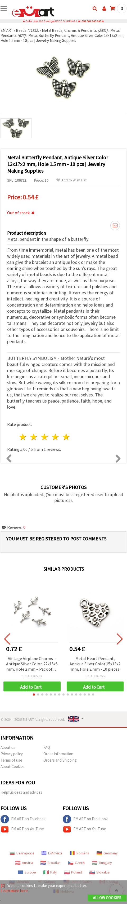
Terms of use (11, 760)
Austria (24, 862)
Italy (50, 872)
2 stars (34, 436)
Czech (76, 862)
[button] (34, 694)
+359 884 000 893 (90, 21)
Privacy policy (12, 753)
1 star (23, 436)
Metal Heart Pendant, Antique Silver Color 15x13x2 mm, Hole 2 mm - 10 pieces (95, 664)
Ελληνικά (51, 853)
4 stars (55, 436)
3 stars (44, 436)
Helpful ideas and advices (21, 792)
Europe (27, 872)
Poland (73, 872)
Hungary (102, 862)
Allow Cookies (107, 897)
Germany (107, 853)
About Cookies (13, 766)
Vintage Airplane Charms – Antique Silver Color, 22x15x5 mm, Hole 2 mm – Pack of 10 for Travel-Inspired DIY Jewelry (32, 664)
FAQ (46, 747)
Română (79, 853)
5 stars (66, 436)
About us (8, 747)
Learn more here (14, 890)
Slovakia (99, 872)
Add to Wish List (71, 180)
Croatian (50, 862)
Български (22, 853)
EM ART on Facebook (23, 819)
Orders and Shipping (60, 760)
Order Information (58, 753)
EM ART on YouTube (22, 829)
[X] (3, 885)
